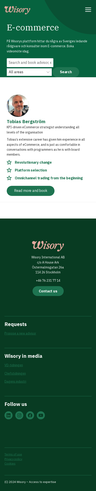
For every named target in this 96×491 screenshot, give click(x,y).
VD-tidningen (13, 365)
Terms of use (13, 454)
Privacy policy (13, 459)
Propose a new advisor (20, 333)
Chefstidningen (15, 373)
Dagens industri (15, 382)
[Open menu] (88, 10)
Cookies (9, 463)
